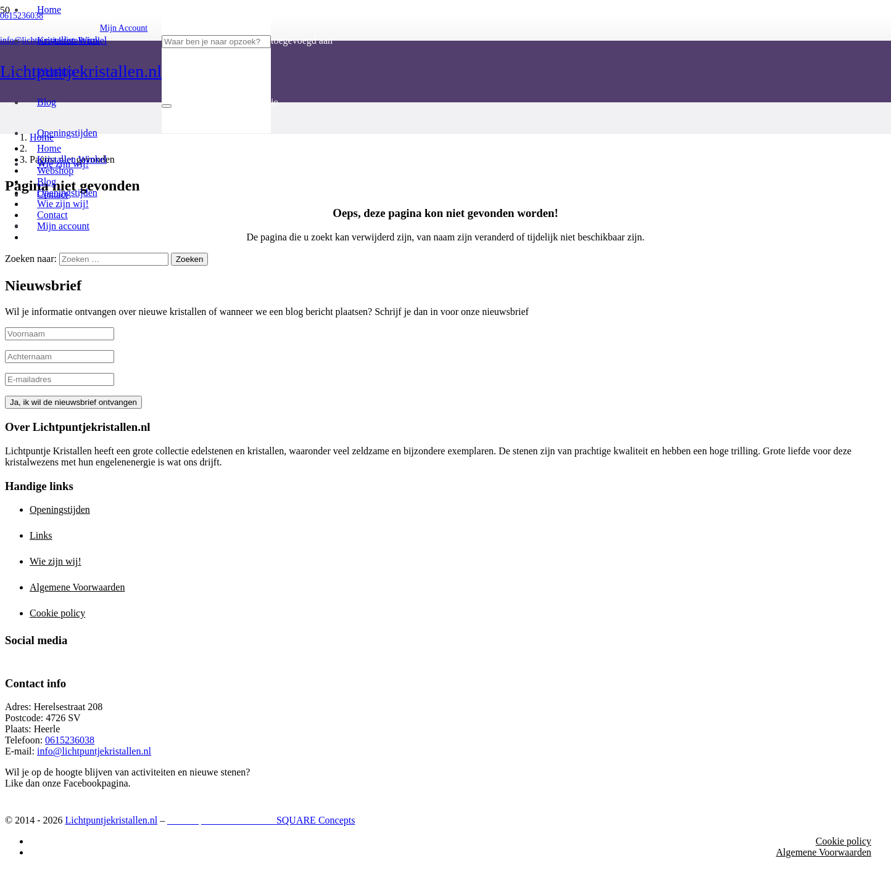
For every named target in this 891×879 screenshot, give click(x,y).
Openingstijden (60, 509)
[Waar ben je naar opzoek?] (216, 41)
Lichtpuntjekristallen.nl (111, 820)
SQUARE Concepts (261, 820)
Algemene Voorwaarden (77, 587)
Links (41, 535)
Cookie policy (57, 613)
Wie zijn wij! (55, 561)
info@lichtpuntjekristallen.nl (94, 751)
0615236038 (69, 740)
